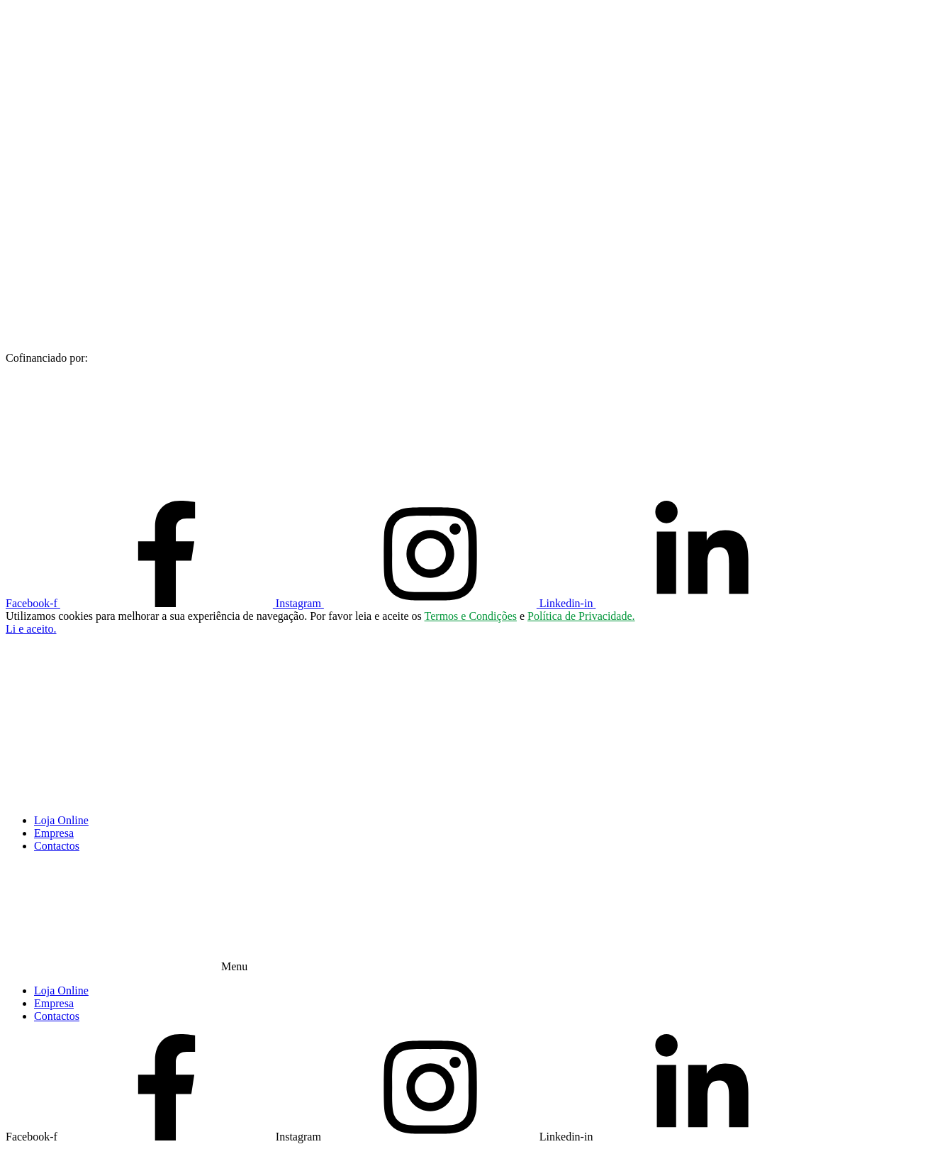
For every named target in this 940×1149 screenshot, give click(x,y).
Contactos (56, 846)
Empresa (54, 833)
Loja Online (61, 820)
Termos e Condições (471, 616)
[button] (31, 629)
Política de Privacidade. (581, 616)
